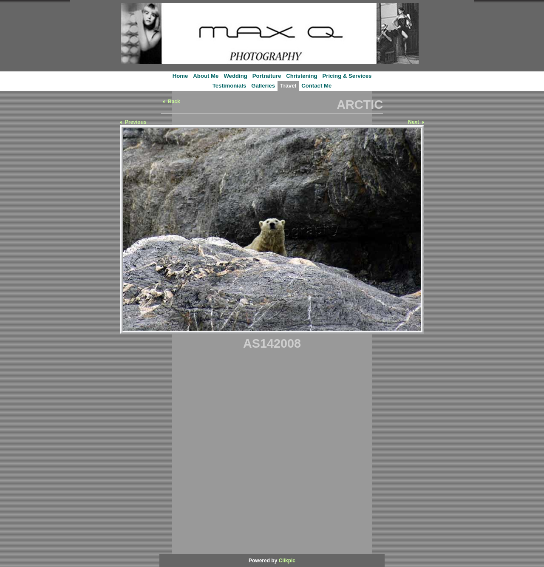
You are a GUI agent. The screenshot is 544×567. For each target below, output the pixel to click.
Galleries (263, 85)
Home (180, 76)
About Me (205, 76)
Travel (288, 85)
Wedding (235, 76)
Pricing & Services (347, 76)
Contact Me (316, 85)
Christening (301, 76)
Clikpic (287, 561)
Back (174, 102)
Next (413, 122)
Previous (136, 122)
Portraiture (266, 76)
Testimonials (229, 85)
